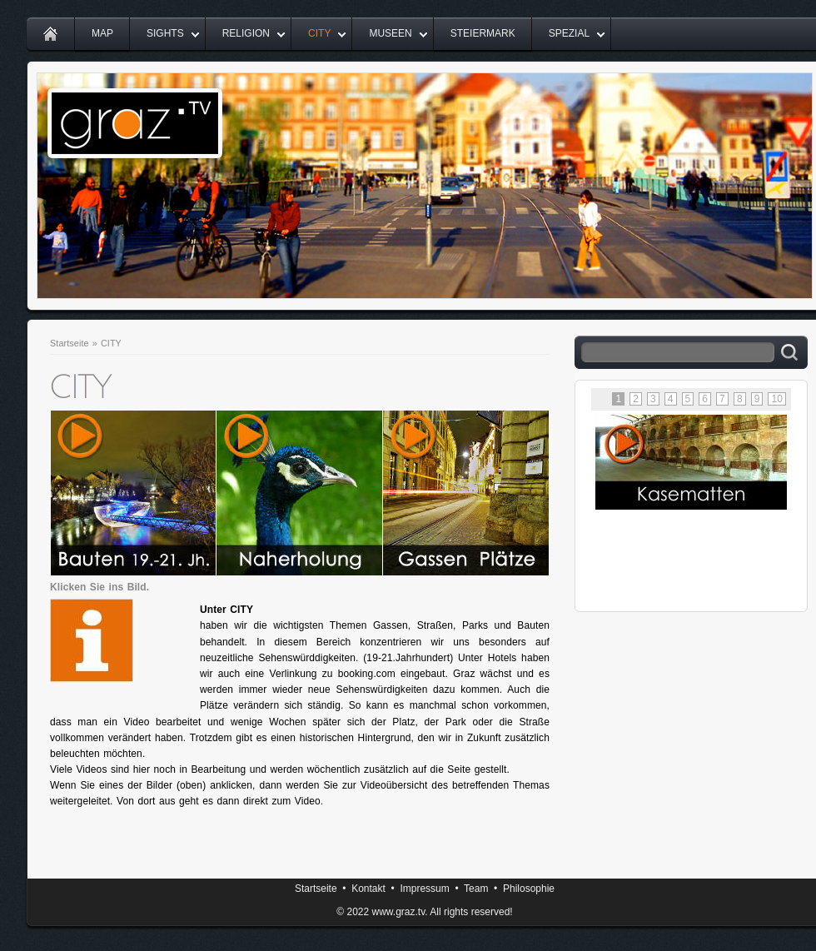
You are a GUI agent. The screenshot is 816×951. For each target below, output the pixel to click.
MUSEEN (390, 33)
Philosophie (529, 888)
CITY (319, 33)
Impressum (424, 888)
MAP (102, 33)
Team (476, 888)
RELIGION (246, 33)
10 (777, 399)
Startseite (69, 343)
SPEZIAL (569, 33)
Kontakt (368, 888)
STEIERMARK (482, 33)
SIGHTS (165, 33)
